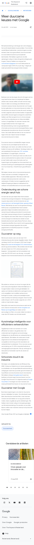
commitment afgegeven (8, 63)
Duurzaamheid (7, 428)
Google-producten (20, 522)
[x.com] (9, 502)
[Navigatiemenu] (3, 3)
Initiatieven (27, 10)
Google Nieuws (13, 10)
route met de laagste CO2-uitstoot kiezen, (20, 244)
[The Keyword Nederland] (2, 10)
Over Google (7, 522)
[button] (31, 27)
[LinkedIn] (24, 502)
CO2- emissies (24, 151)
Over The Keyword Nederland (13, 528)
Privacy (4, 517)
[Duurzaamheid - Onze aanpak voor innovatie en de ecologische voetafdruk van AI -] (20, 465)
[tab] (7, 487)
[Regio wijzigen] (17, 539)
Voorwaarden (14, 517)
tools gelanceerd (18, 375)
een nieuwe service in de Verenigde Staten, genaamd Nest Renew (17, 203)
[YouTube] (14, 502)
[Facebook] (19, 502)
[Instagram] (4, 502)
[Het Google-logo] (6, 511)
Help (5, 533)
